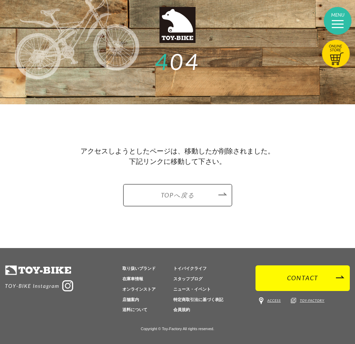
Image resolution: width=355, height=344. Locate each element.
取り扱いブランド (139, 268)
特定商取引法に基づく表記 (198, 299)
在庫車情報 (132, 278)
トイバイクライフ (190, 268)
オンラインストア (139, 289)
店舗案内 (130, 299)
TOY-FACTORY (307, 300)
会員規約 (181, 309)
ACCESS (270, 300)
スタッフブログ (187, 278)
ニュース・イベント (192, 289)
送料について (134, 309)
